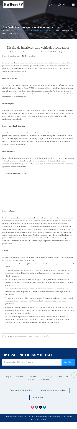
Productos (19, 376)
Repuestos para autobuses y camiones (53, 390)
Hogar (8, 376)
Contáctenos (44, 380)
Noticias (31, 380)
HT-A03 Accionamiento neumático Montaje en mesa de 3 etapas (25, 337)
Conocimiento (62, 376)
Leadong (36, 419)
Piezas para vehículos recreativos (21, 390)
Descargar (49, 376)
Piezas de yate (38, 397)
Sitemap (43, 419)
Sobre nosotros (34, 376)
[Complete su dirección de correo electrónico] (31, 362)
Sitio (65, 52)
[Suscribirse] (68, 362)
